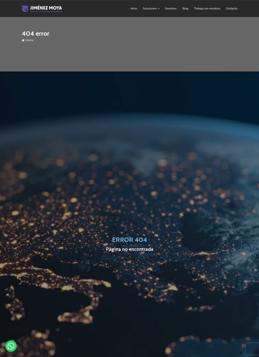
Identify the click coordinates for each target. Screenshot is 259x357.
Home (27, 40)
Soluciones (150, 8)
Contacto (231, 8)
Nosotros (171, 8)
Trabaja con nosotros (207, 8)
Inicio (134, 8)
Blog (185, 8)
